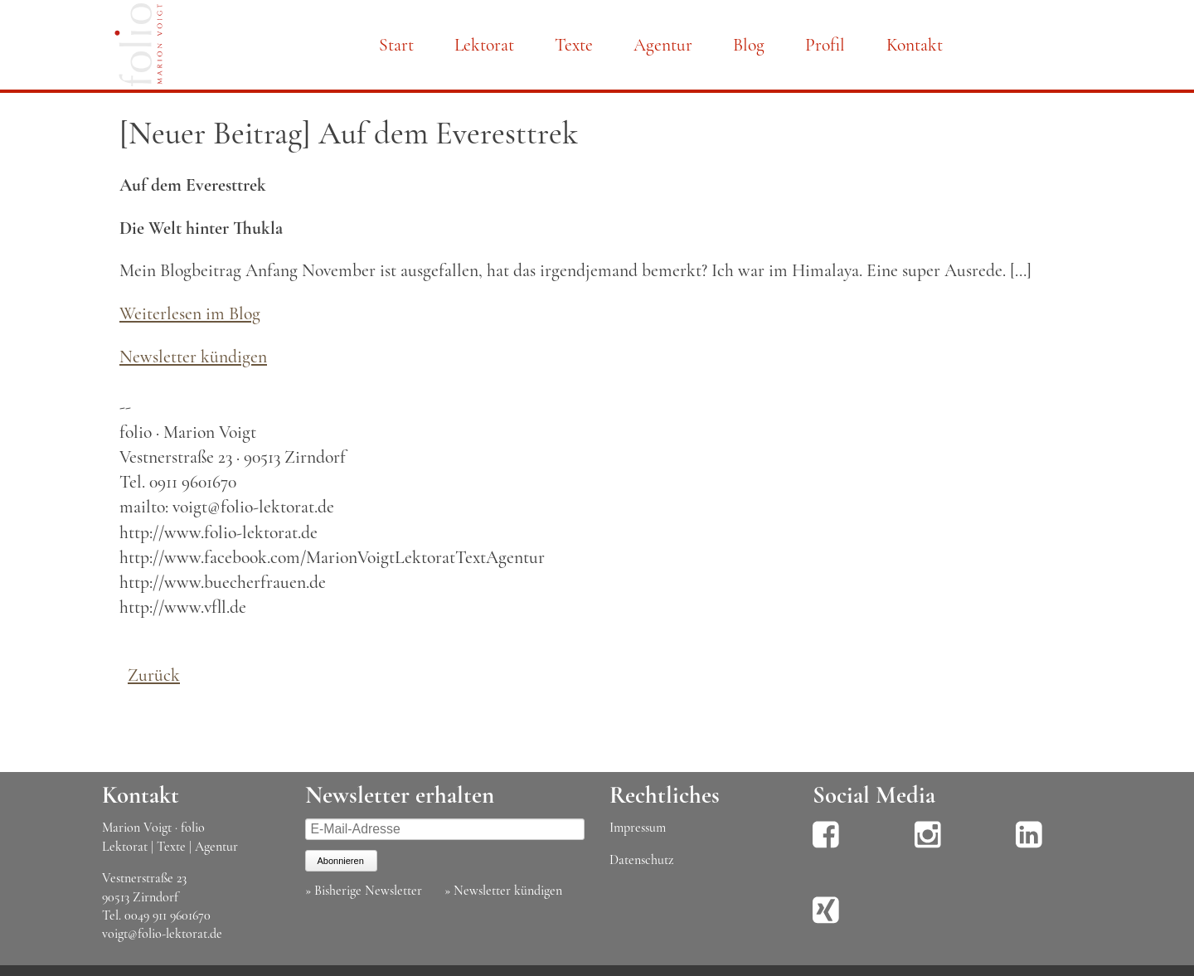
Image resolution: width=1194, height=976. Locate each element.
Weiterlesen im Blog (189, 313)
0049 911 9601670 (167, 915)
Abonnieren (341, 861)
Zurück (154, 675)
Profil (825, 45)
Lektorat (484, 45)
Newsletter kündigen (193, 356)
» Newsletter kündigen (503, 890)
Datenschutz (641, 860)
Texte (574, 45)
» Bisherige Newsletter (363, 890)
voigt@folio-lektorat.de (162, 933)
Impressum (637, 827)
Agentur (662, 45)
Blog (748, 45)
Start (396, 45)
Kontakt (914, 45)
